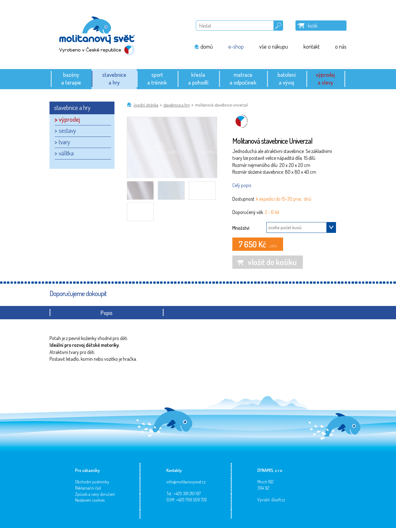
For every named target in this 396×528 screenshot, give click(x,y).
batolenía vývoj (287, 78)
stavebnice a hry (176, 104)
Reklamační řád (88, 488)
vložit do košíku (272, 262)
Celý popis (241, 185)
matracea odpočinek (243, 78)
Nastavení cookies (90, 500)
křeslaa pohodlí (198, 78)
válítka (66, 153)
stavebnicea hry (114, 78)
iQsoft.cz (278, 499)
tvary (64, 141)
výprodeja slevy (325, 78)
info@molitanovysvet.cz (186, 481)
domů (206, 46)
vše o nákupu (273, 46)
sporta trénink (157, 78)
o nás (340, 46)
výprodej (69, 119)
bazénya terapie (71, 78)
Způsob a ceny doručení (95, 494)
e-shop (236, 46)
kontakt (311, 46)
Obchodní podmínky (92, 481)
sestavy (67, 130)
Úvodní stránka (146, 104)
